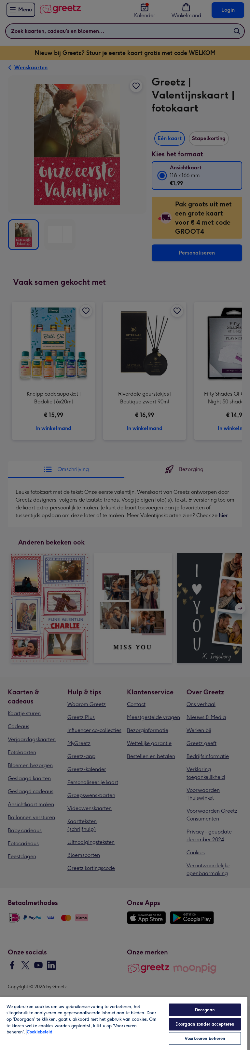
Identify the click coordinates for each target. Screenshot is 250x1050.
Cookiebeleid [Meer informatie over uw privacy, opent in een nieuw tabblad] (39, 1032)
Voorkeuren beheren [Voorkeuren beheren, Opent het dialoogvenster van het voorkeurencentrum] (205, 1038)
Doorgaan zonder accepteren (204, 1024)
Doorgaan (205, 1009)
